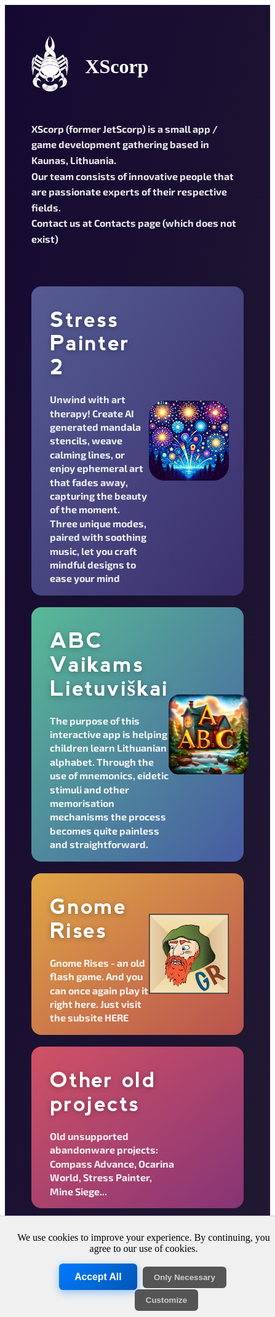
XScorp (116, 66)
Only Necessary (184, 1277)
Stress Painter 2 (89, 343)
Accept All (97, 1277)
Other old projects (103, 1091)
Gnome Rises (88, 918)
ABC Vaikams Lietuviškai (109, 664)
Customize (166, 1300)
